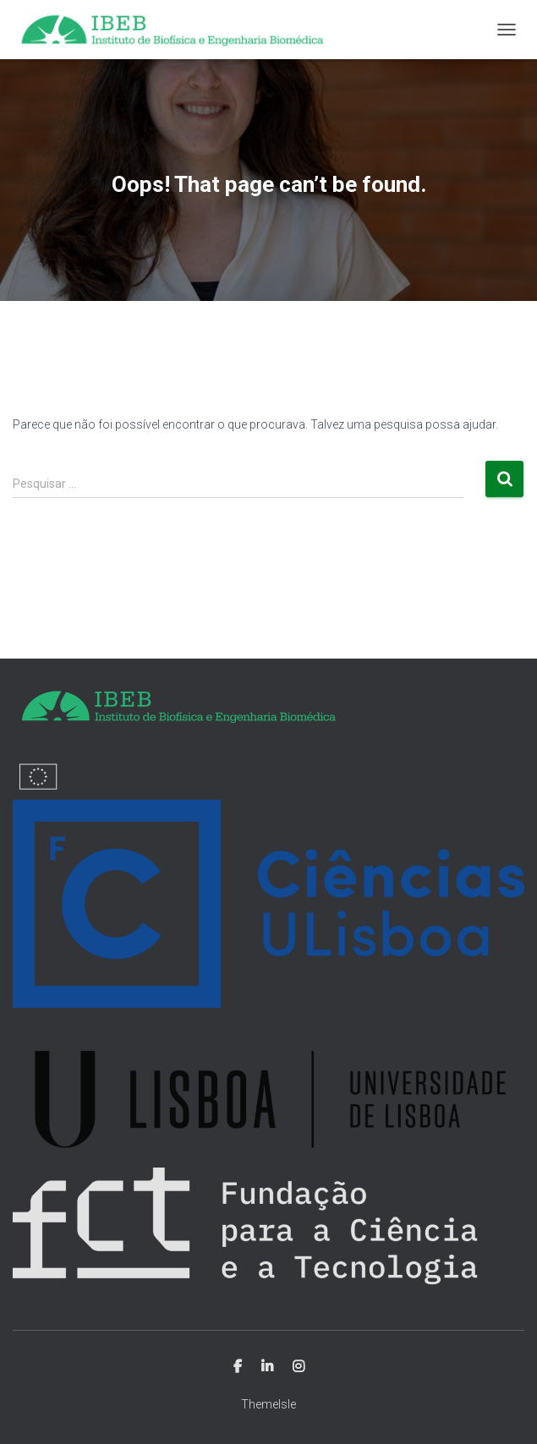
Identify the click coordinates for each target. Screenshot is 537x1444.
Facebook (237, 1367)
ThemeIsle (268, 1404)
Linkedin (267, 1367)
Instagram (298, 1367)
